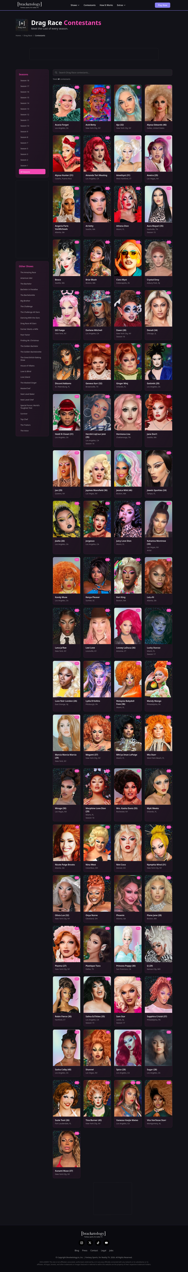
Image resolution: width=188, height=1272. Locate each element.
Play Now (162, 5)
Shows (75, 5)
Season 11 (24, 120)
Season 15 (24, 97)
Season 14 (24, 103)
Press (84, 1250)
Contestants (90, 5)
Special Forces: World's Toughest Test (30, 406)
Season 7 (24, 143)
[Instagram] (82, 1243)
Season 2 (24, 160)
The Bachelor (26, 283)
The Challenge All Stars (30, 312)
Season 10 (24, 126)
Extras (121, 5)
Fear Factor (25, 335)
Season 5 (24, 148)
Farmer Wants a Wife (29, 329)
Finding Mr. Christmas (29, 340)
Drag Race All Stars (28, 323)
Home (18, 35)
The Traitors (25, 425)
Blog (77, 1250)
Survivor (23, 413)
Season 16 (24, 92)
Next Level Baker (27, 394)
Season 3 (24, 154)
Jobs (111, 1250)
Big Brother (25, 301)
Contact (94, 1250)
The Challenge (26, 306)
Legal (103, 1250)
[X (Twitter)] (90, 1243)
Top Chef (24, 419)
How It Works (106, 5)
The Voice (24, 430)
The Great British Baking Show (30, 358)
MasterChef (25, 388)
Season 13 (24, 109)
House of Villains (27, 365)
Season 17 (24, 86)
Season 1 (24, 165)
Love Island (25, 377)
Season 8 (24, 137)
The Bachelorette (27, 295)
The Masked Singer (28, 382)
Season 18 (24, 80)
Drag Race (28, 35)
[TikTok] (98, 1243)
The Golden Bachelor (29, 346)
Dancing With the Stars (30, 318)
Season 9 (24, 131)
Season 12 (24, 114)
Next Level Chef (27, 399)
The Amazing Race (28, 272)
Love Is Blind (25, 371)
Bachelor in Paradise (29, 289)
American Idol (26, 278)
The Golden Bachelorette (30, 352)
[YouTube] (106, 1243)
